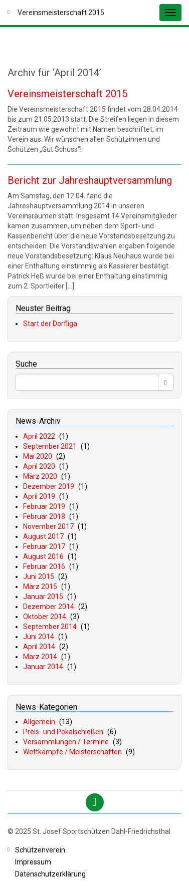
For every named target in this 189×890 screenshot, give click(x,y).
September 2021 (50, 446)
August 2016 (43, 556)
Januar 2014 (43, 667)
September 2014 (50, 627)
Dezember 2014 (48, 607)
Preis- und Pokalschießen (63, 732)
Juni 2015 (38, 576)
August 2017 (43, 536)
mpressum (33, 862)
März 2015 (40, 586)
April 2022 (39, 436)
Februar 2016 (44, 566)
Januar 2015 (43, 596)
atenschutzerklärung (50, 874)
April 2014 (39, 647)
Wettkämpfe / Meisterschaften (72, 752)
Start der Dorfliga (50, 324)
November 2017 (48, 526)
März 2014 (40, 657)
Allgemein (39, 722)
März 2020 (40, 476)
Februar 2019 (44, 506)
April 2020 (39, 466)
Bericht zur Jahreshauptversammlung (90, 180)
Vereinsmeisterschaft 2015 (67, 94)
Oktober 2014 (44, 617)
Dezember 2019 (48, 486)
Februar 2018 (44, 516)
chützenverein (40, 850)
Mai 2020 (37, 456)
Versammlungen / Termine (66, 742)
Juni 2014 (38, 637)
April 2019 (39, 496)
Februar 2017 (44, 546)
